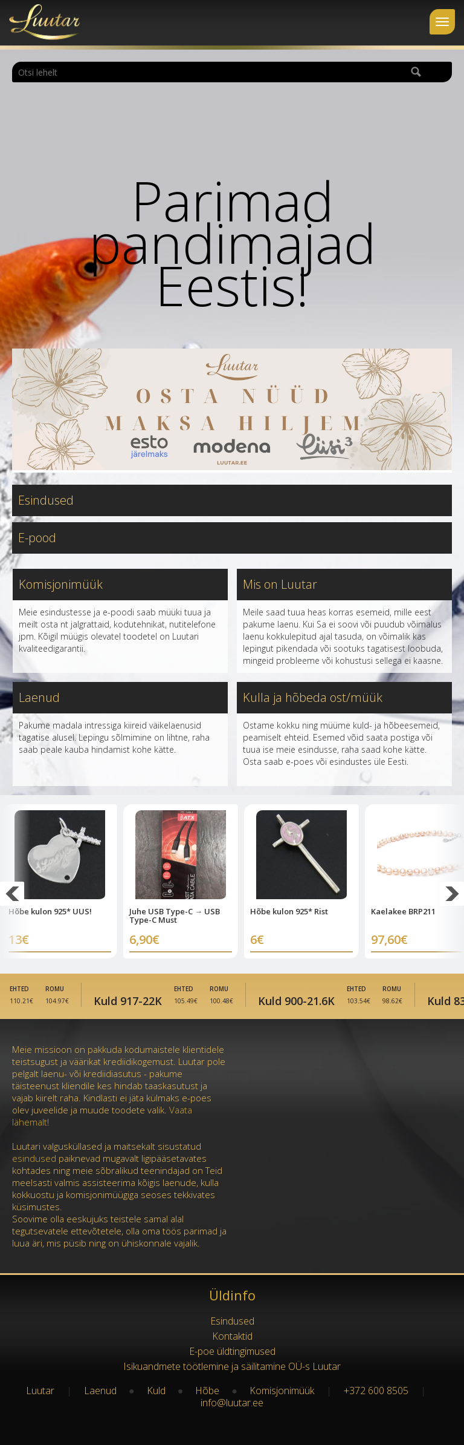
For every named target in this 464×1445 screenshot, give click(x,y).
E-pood (37, 537)
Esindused (46, 500)
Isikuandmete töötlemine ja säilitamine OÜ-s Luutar (232, 1366)
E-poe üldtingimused (232, 1351)
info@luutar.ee (232, 1402)
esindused (34, 1158)
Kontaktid (232, 1336)
